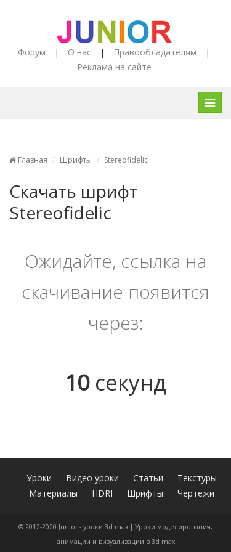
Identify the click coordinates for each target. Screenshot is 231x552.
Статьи (148, 478)
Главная (28, 160)
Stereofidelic (126, 160)
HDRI (102, 493)
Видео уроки (92, 478)
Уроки (39, 478)
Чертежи (195, 493)
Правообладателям (155, 52)
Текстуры (197, 478)
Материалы (53, 493)
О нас (79, 52)
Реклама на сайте (114, 67)
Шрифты (76, 160)
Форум (32, 52)
